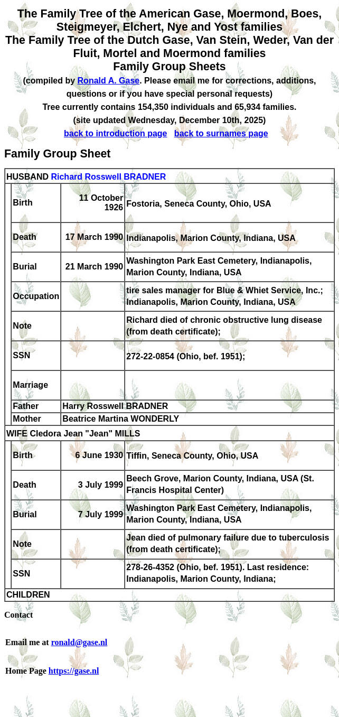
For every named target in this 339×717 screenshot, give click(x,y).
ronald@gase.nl (79, 642)
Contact (18, 614)
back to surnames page (221, 133)
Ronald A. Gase (109, 80)
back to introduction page (115, 133)
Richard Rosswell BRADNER (108, 176)
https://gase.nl (74, 670)
